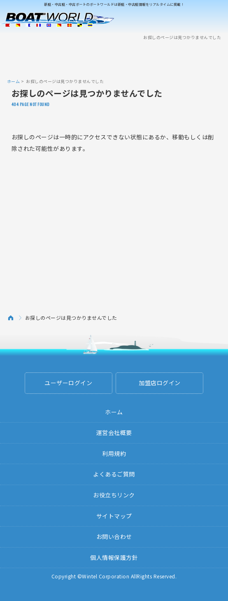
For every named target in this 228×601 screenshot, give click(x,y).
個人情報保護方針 (114, 557)
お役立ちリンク (114, 495)
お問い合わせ (114, 536)
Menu (216, 19)
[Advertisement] (114, 59)
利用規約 (114, 453)
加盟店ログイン (160, 383)
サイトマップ (114, 516)
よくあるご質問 (114, 474)
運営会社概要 (114, 432)
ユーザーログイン (68, 383)
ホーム (13, 81)
